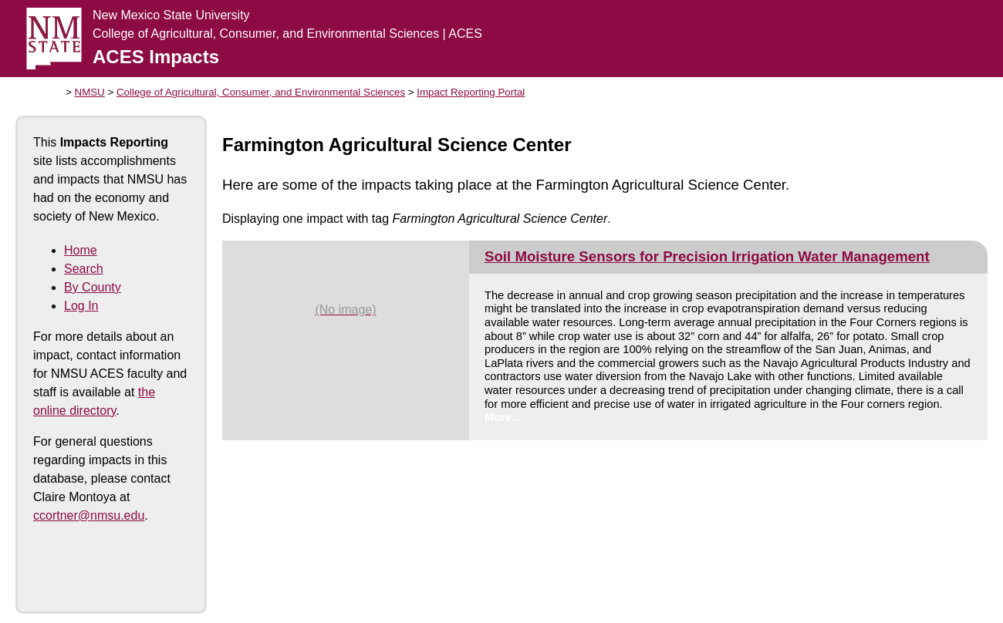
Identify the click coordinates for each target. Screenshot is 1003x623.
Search (83, 268)
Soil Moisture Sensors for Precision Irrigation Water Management (707, 256)
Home (80, 250)
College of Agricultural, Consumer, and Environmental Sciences (261, 92)
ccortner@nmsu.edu (88, 515)
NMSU (90, 92)
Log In (81, 305)
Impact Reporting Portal (471, 92)
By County (92, 287)
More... (503, 417)
